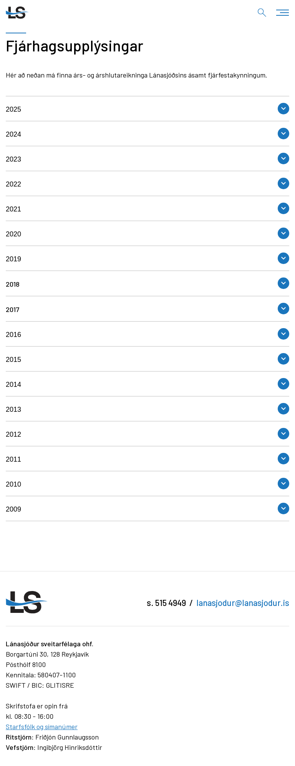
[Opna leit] (262, 13)
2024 (13, 134)
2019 (13, 259)
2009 (13, 509)
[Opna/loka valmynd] (282, 12)
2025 (13, 109)
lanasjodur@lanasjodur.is (242, 603)
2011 (13, 459)
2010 (13, 484)
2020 (13, 234)
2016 (13, 334)
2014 (13, 384)
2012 (13, 434)
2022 (13, 184)
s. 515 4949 (166, 603)
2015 (13, 359)
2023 (13, 159)
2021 (13, 209)
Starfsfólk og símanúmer (42, 726)
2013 (13, 409)
